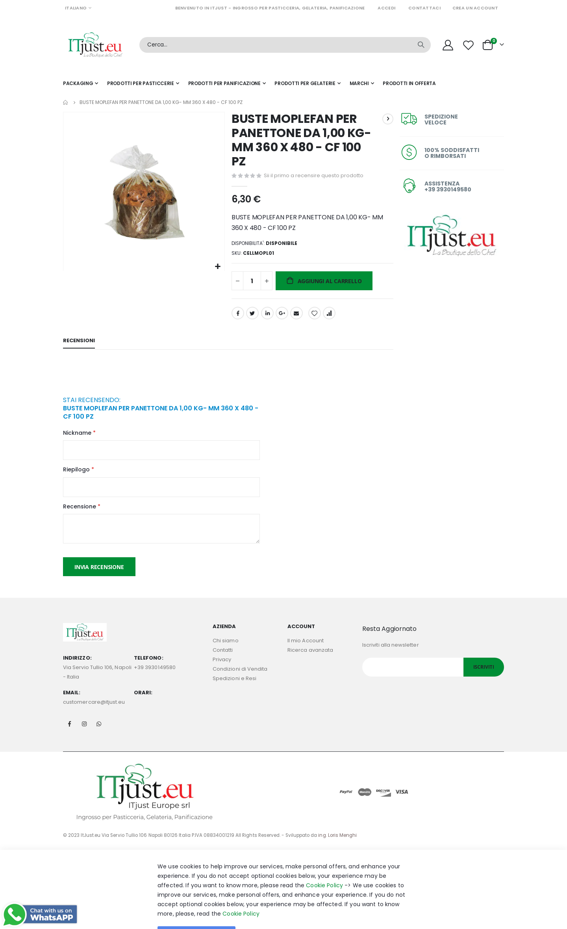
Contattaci (424, 8)
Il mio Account (305, 646)
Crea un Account (475, 8)
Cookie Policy (324, 891)
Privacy (222, 665)
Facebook (237, 316)
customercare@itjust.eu (94, 708)
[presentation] (123, 380)
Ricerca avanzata (310, 656)
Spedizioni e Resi (234, 684)
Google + (281, 316)
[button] (217, 266)
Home (66, 102)
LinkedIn (266, 316)
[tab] (79, 344)
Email (295, 316)
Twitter (251, 316)
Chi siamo (226, 646)
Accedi (386, 8)
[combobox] (285, 45)
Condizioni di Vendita (240, 675)
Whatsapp (99, 730)
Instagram (84, 730)
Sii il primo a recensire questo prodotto (313, 176)
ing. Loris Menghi (337, 841)
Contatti (223, 656)
